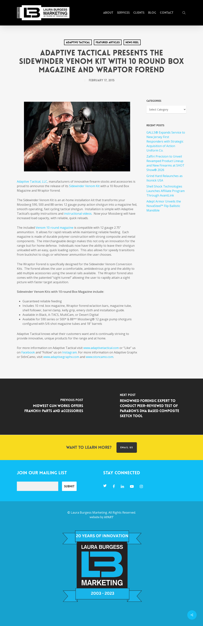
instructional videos (78, 213)
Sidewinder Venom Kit (84, 186)
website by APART (101, 517)
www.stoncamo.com (99, 357)
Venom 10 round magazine (54, 228)
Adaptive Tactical (78, 42)
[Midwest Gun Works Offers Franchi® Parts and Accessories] (51, 407)
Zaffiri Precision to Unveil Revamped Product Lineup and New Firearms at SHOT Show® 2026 (165, 163)
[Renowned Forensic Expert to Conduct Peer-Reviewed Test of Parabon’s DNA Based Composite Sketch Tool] (152, 407)
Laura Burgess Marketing (89, 512)
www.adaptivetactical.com (101, 348)
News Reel (132, 42)
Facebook (28, 352)
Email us (126, 447)
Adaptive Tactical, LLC (32, 181)
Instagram (69, 352)
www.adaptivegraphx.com (61, 357)
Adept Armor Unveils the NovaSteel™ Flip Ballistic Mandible (163, 205)
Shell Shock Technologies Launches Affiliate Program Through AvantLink (165, 190)
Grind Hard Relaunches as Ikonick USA (164, 178)
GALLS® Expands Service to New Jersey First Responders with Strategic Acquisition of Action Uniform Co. (165, 141)
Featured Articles (108, 42)
